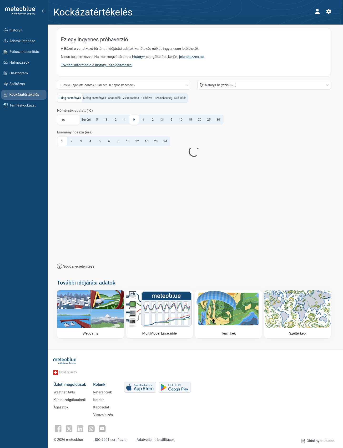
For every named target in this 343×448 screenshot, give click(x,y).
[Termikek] (230, 314)
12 (138, 141)
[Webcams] (92, 314)
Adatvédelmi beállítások (157, 439)
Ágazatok (62, 406)
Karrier (100, 398)
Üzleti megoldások (71, 382)
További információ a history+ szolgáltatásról (98, 65)
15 (191, 119)
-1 (126, 119)
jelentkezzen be (193, 57)
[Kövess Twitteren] (70, 427)
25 (210, 119)
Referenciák (104, 390)
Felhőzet (148, 98)
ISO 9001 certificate (112, 439)
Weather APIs (65, 390)
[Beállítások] (330, 11)
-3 (107, 119)
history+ (140, 57)
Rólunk (101, 382)
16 (148, 141)
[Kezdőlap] (18, 10)
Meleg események (95, 98)
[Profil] (318, 11)
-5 (97, 119)
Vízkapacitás (132, 98)
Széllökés (182, 98)
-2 (116, 119)
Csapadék (115, 98)
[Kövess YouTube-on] (103, 427)
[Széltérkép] (299, 314)
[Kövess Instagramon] (92, 427)
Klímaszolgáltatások (71, 398)
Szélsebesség (165, 98)
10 (182, 119)
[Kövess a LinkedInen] (81, 427)
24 (166, 141)
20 (201, 119)
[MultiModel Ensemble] (161, 314)
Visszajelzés (104, 414)
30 (219, 119)
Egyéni (87, 119)
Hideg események (71, 98)
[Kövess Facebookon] (59, 427)
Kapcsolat (103, 406)
